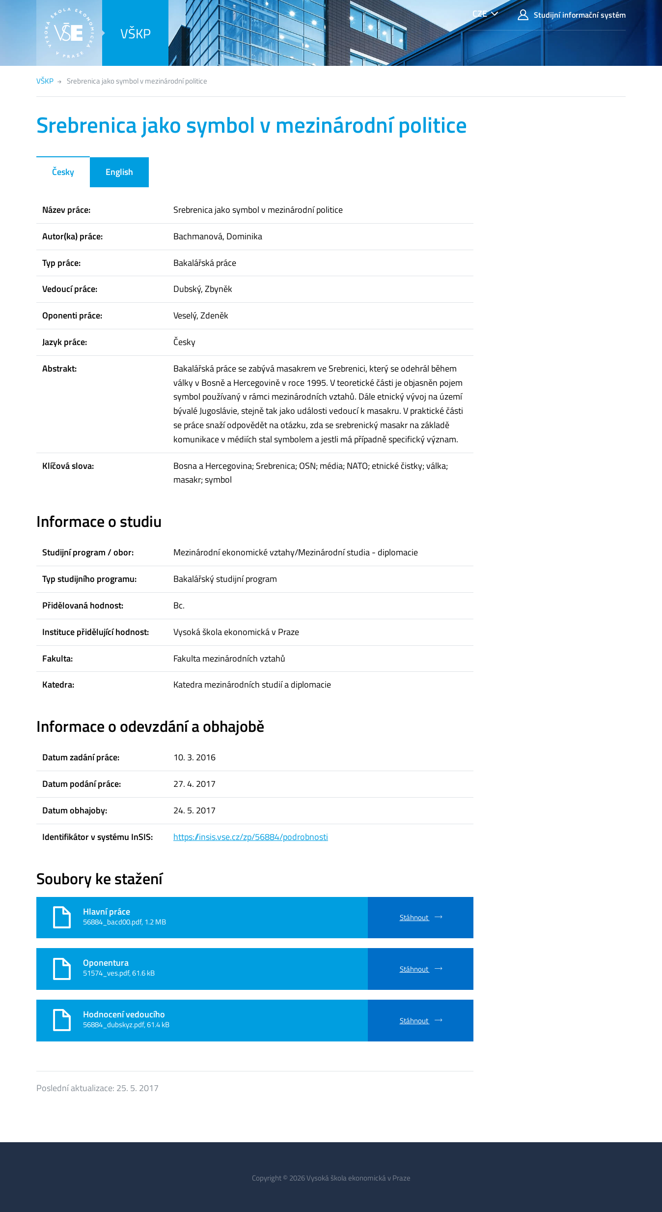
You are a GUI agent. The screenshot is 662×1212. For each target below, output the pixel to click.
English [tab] (119, 171)
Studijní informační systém (572, 15)
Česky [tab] (63, 171)
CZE (479, 13)
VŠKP (135, 33)
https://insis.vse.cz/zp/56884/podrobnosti (250, 836)
